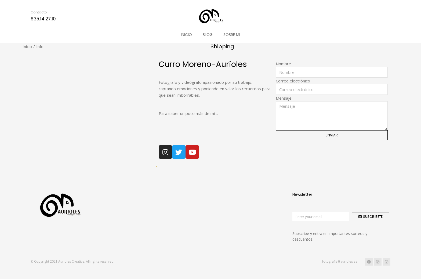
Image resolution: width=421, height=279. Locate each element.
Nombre (283, 63)
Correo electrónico (293, 81)
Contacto (39, 12)
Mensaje (284, 98)
